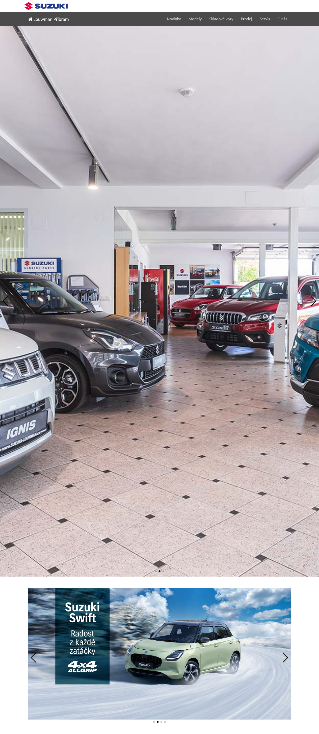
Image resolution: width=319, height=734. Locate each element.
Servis (265, 19)
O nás (282, 19)
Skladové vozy (221, 19)
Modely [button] (195, 19)
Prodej (246, 19)
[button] (5, 301)
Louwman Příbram (48, 19)
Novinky (174, 19)
